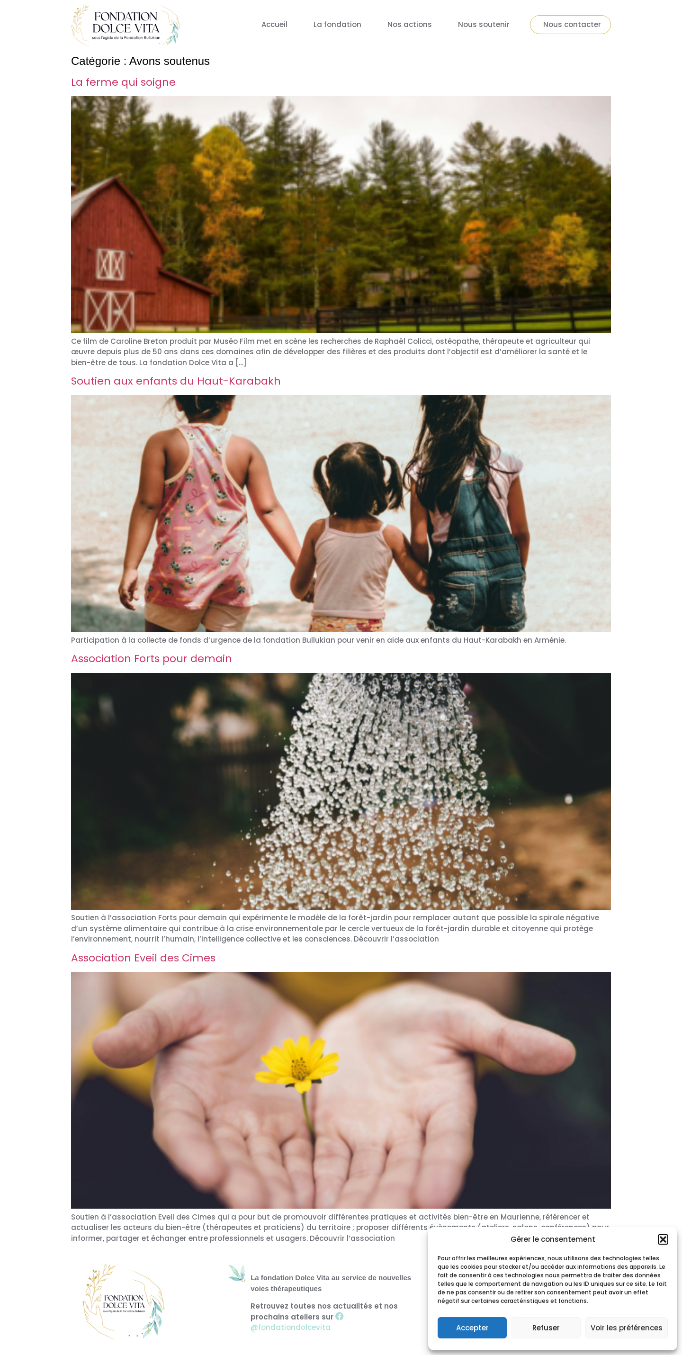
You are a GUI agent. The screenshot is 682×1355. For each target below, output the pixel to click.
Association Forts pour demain (151, 658)
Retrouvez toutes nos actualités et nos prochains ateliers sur (324, 1316)
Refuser (546, 1328)
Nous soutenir (484, 24)
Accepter (472, 1328)
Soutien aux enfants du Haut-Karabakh (176, 381)
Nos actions (409, 24)
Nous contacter (572, 24)
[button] (663, 1239)
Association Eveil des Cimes (143, 958)
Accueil (274, 24)
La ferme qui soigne (123, 82)
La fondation (337, 24)
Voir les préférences (627, 1328)
